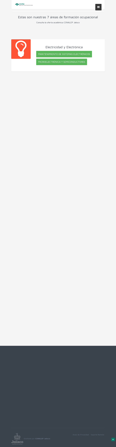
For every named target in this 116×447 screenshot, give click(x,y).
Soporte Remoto (97, 435)
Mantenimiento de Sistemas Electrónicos (64, 54)
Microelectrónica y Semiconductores (61, 61)
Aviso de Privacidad (81, 435)
